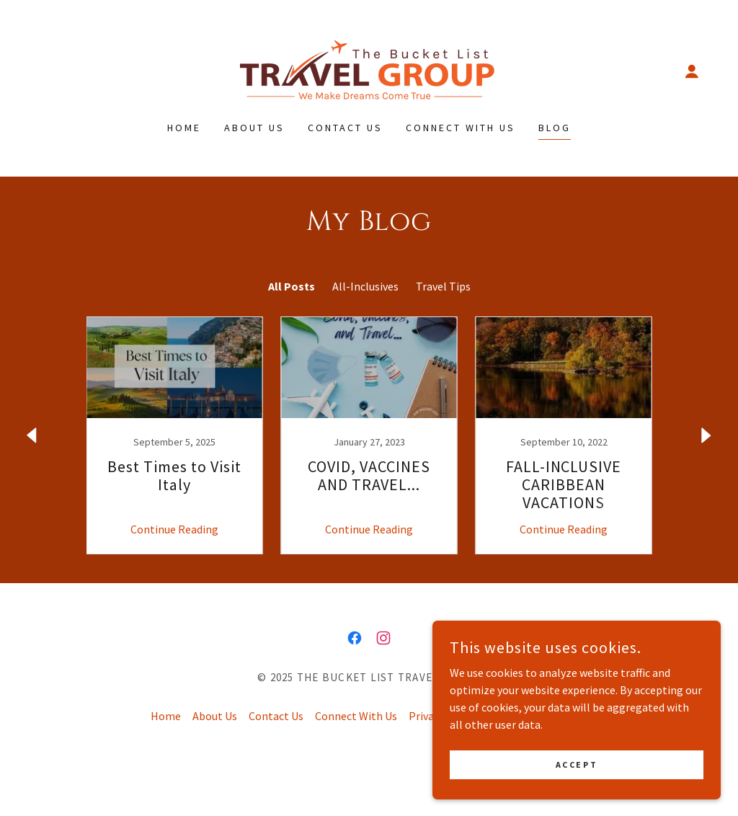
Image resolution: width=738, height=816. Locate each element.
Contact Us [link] (345, 127)
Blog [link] (554, 127)
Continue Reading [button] (174, 529)
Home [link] (184, 127)
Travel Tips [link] (443, 286)
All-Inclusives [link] (365, 286)
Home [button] (166, 716)
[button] (691, 71)
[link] (368, 69)
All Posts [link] (291, 286)
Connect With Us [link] (460, 127)
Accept (576, 764)
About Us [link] (254, 127)
